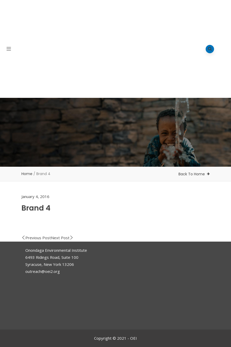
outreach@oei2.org (42, 271)
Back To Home (191, 174)
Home (26, 173)
